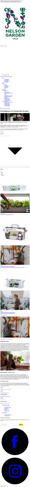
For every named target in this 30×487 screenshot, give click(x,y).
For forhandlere (9, 76)
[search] (0, 107)
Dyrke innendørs (7, 105)
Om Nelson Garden (3, 76)
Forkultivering (7, 98)
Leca (5, 88)
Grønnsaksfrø (7, 79)
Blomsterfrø (6, 80)
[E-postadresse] (9, 425)
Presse (6, 409)
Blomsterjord (7, 86)
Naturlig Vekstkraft (8, 100)
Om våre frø (6, 408)
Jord (5, 93)
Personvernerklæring (8, 414)
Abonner (21, 424)
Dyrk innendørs (7, 99)
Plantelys (6, 97)
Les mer (17, 379)
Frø (5, 91)
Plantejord (6, 85)
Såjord (6, 84)
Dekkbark (6, 87)
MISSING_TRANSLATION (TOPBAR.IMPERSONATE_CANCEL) (10, 1)
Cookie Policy (7, 415)
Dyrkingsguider (7, 104)
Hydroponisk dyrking (8, 96)
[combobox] (15, 135)
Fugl (5, 94)
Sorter (1, 134)
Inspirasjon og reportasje (9, 102)
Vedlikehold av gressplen (9, 95)
